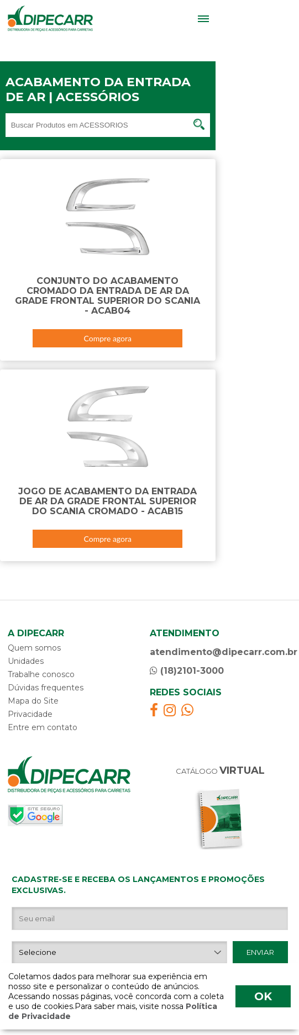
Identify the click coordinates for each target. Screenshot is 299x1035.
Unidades (26, 661)
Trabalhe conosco (41, 674)
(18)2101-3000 (187, 671)
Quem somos (34, 648)
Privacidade (30, 714)
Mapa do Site (33, 701)
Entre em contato (42, 727)
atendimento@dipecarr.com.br (221, 652)
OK (263, 996)
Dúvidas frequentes (45, 688)
